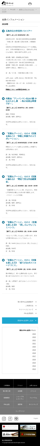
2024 (34, 334)
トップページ (20, 411)
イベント (33, 391)
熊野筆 (20, 404)
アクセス (20, 385)
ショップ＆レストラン (20, 398)
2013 (34, 369)
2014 (34, 366)
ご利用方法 (29, 306)
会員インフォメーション (26, 9)
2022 (34, 340)
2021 (34, 343)
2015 (34, 363)
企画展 (20, 391)
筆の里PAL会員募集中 (25, 302)
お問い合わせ (33, 385)
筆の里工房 (6, 391)
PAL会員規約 (28, 313)
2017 (34, 356)
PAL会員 (6, 404)
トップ (4, 9)
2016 (34, 359)
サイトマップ (33, 404)
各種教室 (7, 398)
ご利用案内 (7, 385)
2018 (34, 353)
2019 (34, 350)
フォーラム (33, 398)
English (36, 418)
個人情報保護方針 (7, 440)
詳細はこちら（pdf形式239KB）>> (18, 89)
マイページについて (26, 309)
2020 (34, 347)
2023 (34, 337)
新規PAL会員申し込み (25, 320)
